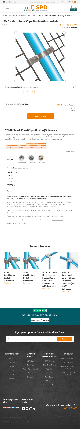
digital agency (73, 416)
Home (4, 16)
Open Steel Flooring (49, 365)
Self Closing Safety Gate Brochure (68, 373)
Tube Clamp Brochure (68, 358)
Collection (12, 362)
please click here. (57, 220)
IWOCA (11, 370)
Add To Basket (40, 116)
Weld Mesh (49, 369)
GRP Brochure (68, 362)
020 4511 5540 (52, 2)
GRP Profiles (49, 381)
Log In (12, 382)
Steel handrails (49, 373)
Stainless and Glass (49, 385)
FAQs (12, 374)
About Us (12, 366)
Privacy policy (21, 417)
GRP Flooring (49, 361)
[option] (40, 92)
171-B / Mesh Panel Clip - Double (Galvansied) (55, 16)
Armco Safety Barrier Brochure (68, 367)
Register (11, 378)
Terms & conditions (8, 417)
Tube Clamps (32, 16)
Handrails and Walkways (17, 16)
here (24, 223)
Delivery (11, 358)
